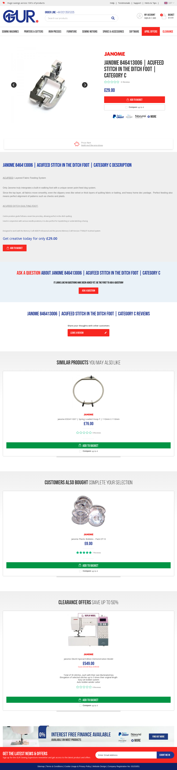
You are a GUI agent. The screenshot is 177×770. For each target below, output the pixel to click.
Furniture (72, 31)
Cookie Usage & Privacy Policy (77, 766)
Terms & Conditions (54, 766)
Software (134, 31)
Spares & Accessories (113, 31)
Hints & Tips (151, 3)
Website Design (99, 766)
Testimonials (124, 3)
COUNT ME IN (164, 754)
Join (154, 17)
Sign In (147, 17)
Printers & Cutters (33, 31)
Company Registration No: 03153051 (124, 766)
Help (112, 3)
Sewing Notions (89, 31)
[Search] (113, 18)
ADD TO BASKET (134, 99)
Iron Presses (55, 31)
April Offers (151, 31)
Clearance (168, 31)
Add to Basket (15, 248)
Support (137, 3)
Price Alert (92, 143)
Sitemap (41, 766)
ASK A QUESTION (88, 290)
